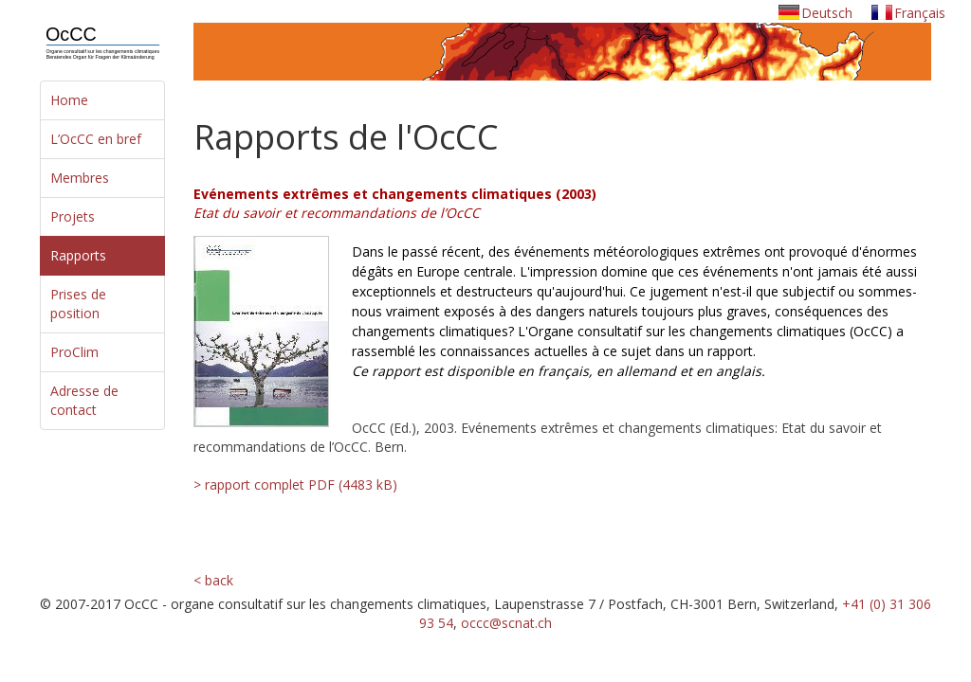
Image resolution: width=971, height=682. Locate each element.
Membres (79, 178)
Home (69, 100)
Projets (72, 216)
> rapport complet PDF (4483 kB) (293, 485)
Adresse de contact (84, 400)
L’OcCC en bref (95, 139)
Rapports (78, 255)
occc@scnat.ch (506, 623)
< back (213, 580)
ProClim (74, 352)
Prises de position (78, 303)
